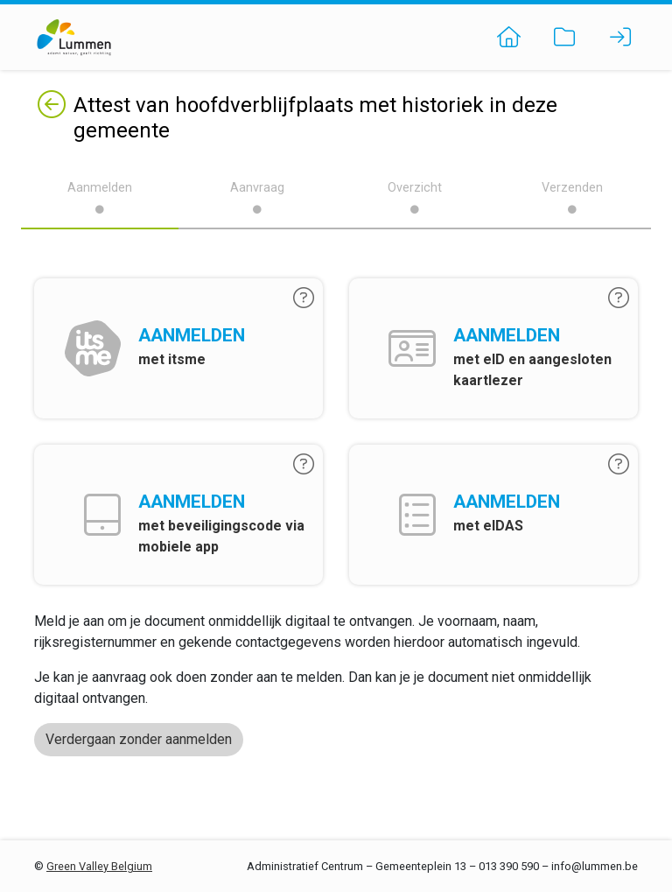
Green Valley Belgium (99, 866)
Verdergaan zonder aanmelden (139, 739)
